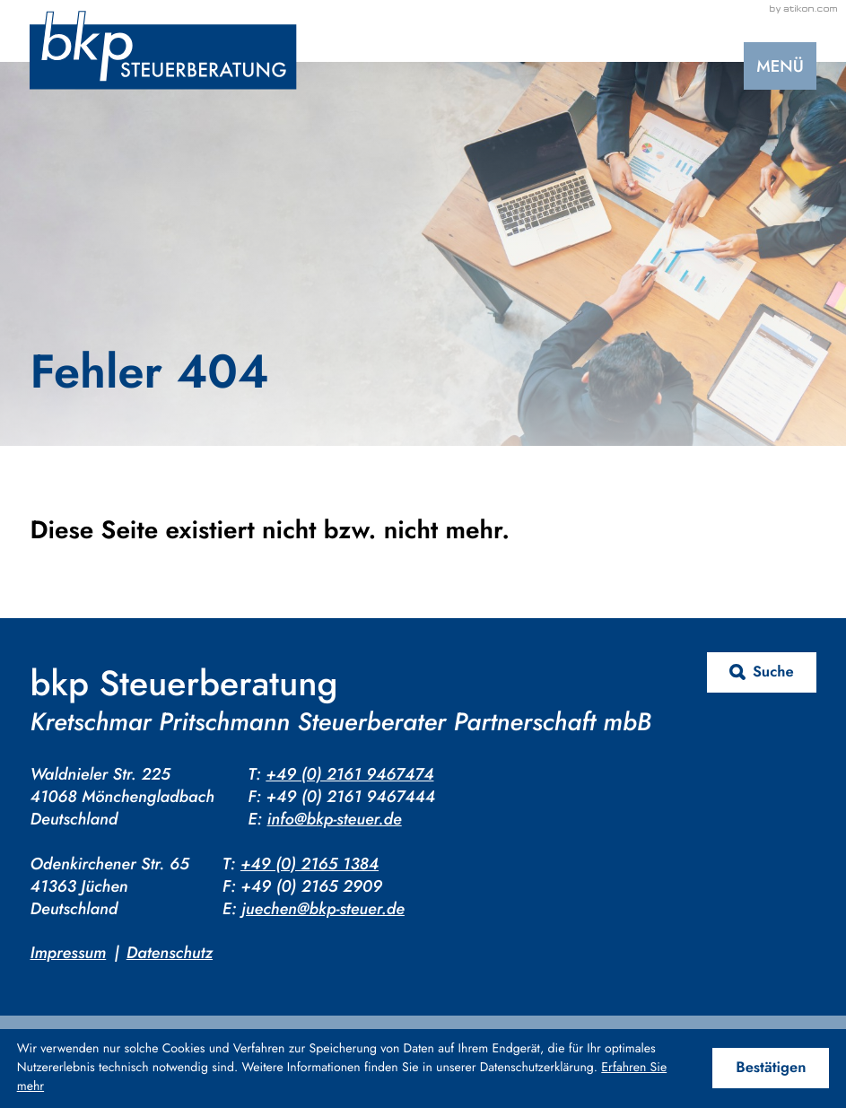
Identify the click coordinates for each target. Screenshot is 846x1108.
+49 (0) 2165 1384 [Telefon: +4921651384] (309, 863)
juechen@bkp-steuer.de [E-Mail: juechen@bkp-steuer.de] (323, 908)
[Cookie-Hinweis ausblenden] (770, 1068)
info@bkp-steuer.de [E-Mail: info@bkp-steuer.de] (334, 819)
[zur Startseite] (163, 50)
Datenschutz (169, 952)
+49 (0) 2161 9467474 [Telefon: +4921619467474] (349, 774)
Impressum (68, 952)
